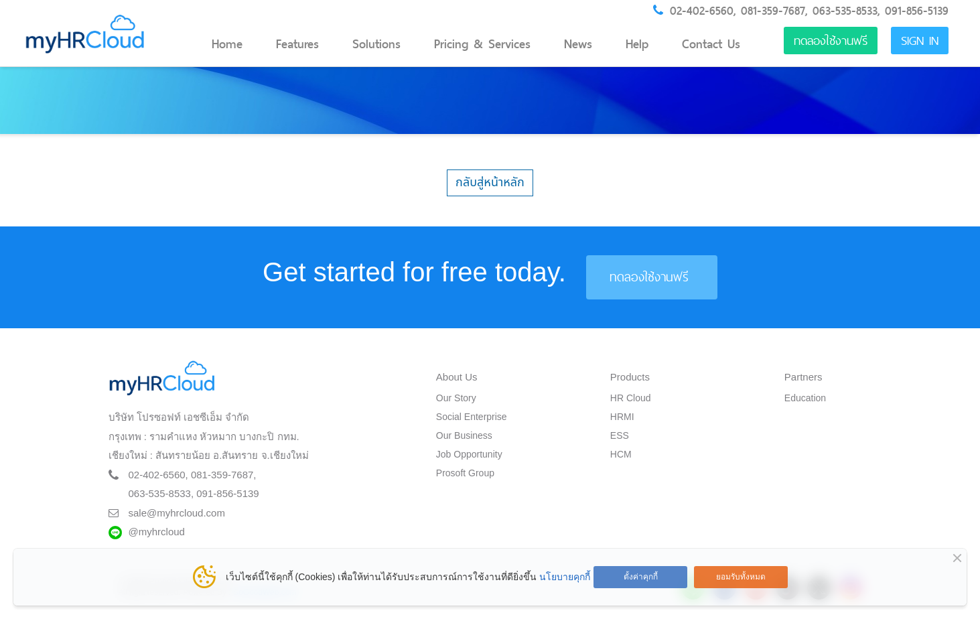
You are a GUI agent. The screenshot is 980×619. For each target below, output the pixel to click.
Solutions (376, 44)
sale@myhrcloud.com (177, 513)
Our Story (456, 398)
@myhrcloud (157, 531)
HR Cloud (630, 398)
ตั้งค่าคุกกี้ (641, 576)
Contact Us (711, 44)
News (578, 44)
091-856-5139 (917, 10)
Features (297, 44)
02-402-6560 (701, 10)
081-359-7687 (773, 10)
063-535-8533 (845, 10)
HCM (621, 454)
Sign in (919, 40)
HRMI (622, 416)
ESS (619, 435)
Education (805, 398)
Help (637, 44)
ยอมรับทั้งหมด (741, 576)
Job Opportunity (469, 454)
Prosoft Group (465, 473)
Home (227, 44)
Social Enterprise (471, 416)
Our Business (464, 435)
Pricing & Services (482, 44)
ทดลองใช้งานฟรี (830, 40)
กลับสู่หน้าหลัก (490, 183)
